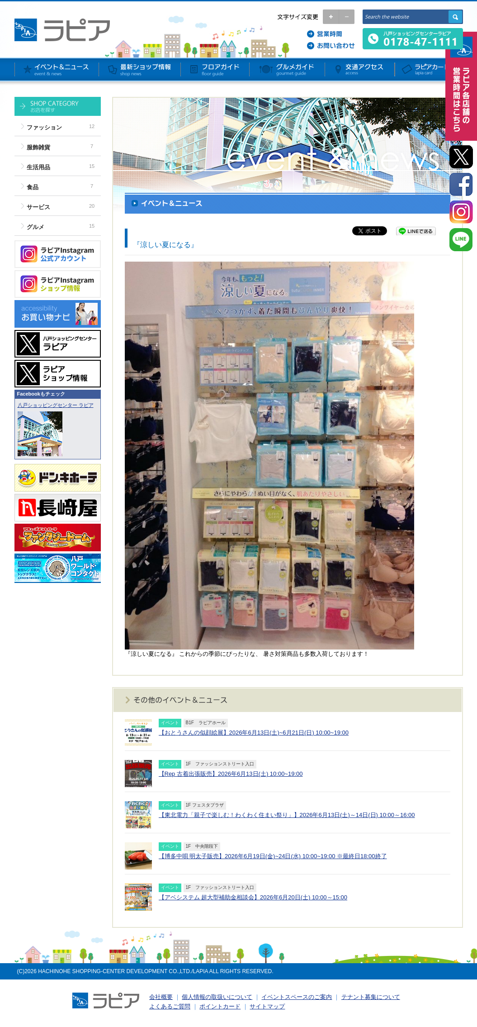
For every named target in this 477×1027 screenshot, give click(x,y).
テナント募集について (370, 997)
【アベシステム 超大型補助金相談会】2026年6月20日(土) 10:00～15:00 (253, 897)
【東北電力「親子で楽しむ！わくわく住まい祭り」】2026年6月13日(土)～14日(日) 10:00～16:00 (287, 815)
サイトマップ (267, 1006)
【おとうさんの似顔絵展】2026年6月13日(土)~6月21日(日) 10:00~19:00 (254, 732)
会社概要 (161, 997)
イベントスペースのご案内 (296, 997)
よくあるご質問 (169, 1006)
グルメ (35, 227)
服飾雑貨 (38, 147)
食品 (32, 187)
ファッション (44, 127)
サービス (38, 207)
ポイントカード (220, 1006)
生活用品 (38, 167)
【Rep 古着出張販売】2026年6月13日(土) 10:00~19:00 (231, 773)
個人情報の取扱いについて (217, 997)
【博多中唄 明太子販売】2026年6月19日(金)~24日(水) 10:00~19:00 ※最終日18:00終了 (273, 856)
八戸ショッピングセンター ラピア (56, 405)
